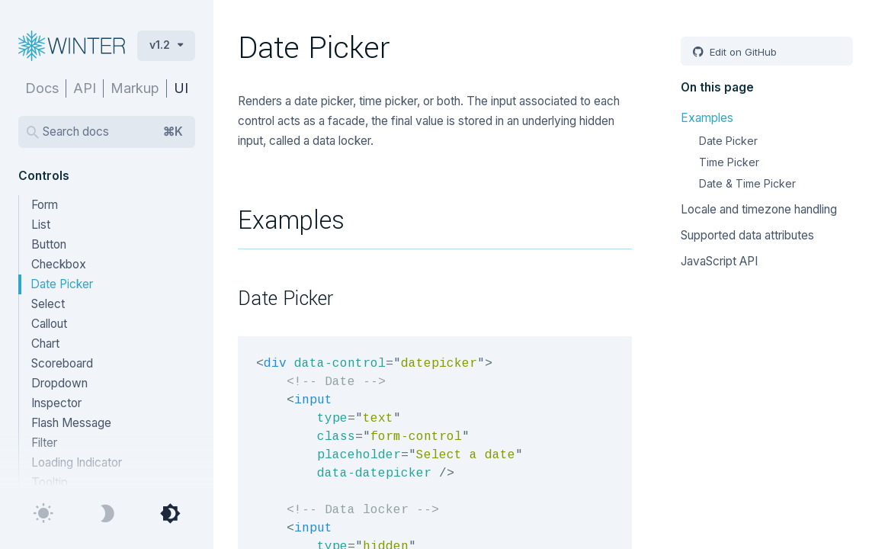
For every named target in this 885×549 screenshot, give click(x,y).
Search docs (113, 132)
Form (44, 204)
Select (48, 304)
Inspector (56, 403)
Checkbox (58, 264)
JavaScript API (719, 261)
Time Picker (729, 162)
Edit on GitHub (742, 52)
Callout (49, 323)
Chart (45, 343)
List (40, 224)
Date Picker (61, 284)
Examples (707, 118)
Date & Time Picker (747, 183)
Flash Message (71, 423)
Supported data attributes (747, 235)
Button (48, 244)
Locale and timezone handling (759, 209)
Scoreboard (62, 363)
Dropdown (59, 383)
